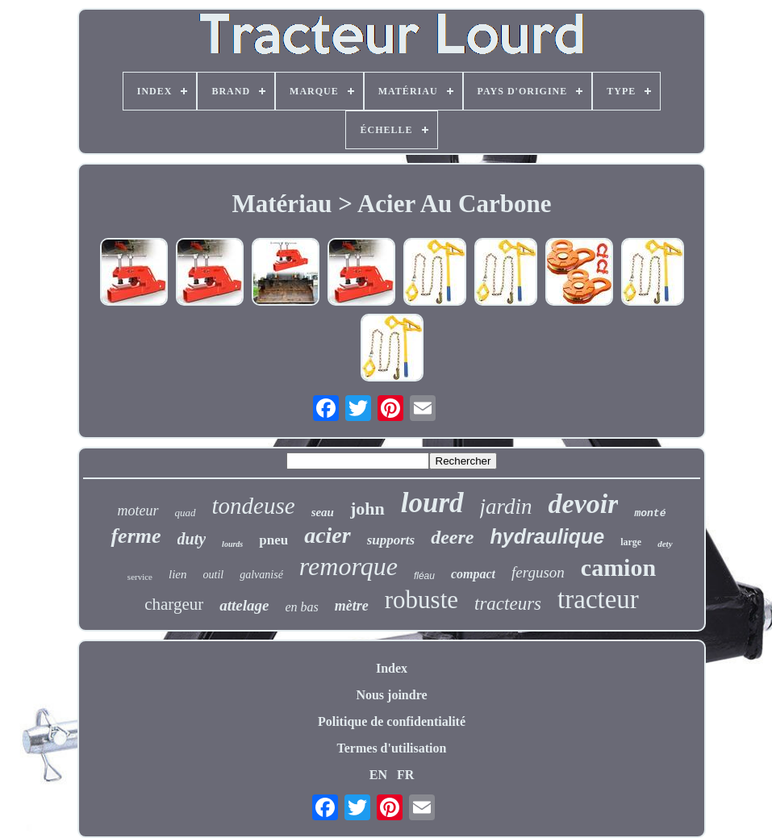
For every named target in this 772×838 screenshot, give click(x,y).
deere (452, 537)
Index (391, 668)
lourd (432, 503)
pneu (273, 540)
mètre (352, 606)
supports (391, 540)
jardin (506, 506)
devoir (584, 504)
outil (213, 575)
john (367, 508)
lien (178, 574)
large (630, 542)
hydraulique (547, 536)
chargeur (173, 604)
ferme (136, 536)
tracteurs (507, 604)
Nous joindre (391, 695)
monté (650, 513)
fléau (424, 576)
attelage (244, 605)
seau (322, 512)
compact (473, 574)
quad (185, 513)
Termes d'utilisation (392, 748)
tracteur (598, 599)
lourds (232, 544)
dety (664, 543)
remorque (348, 566)
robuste (421, 600)
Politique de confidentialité (391, 721)
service (139, 577)
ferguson (538, 572)
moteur (138, 510)
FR (405, 775)
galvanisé (261, 575)
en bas (301, 607)
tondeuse (253, 506)
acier (327, 535)
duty (192, 539)
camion (618, 567)
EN (378, 775)
